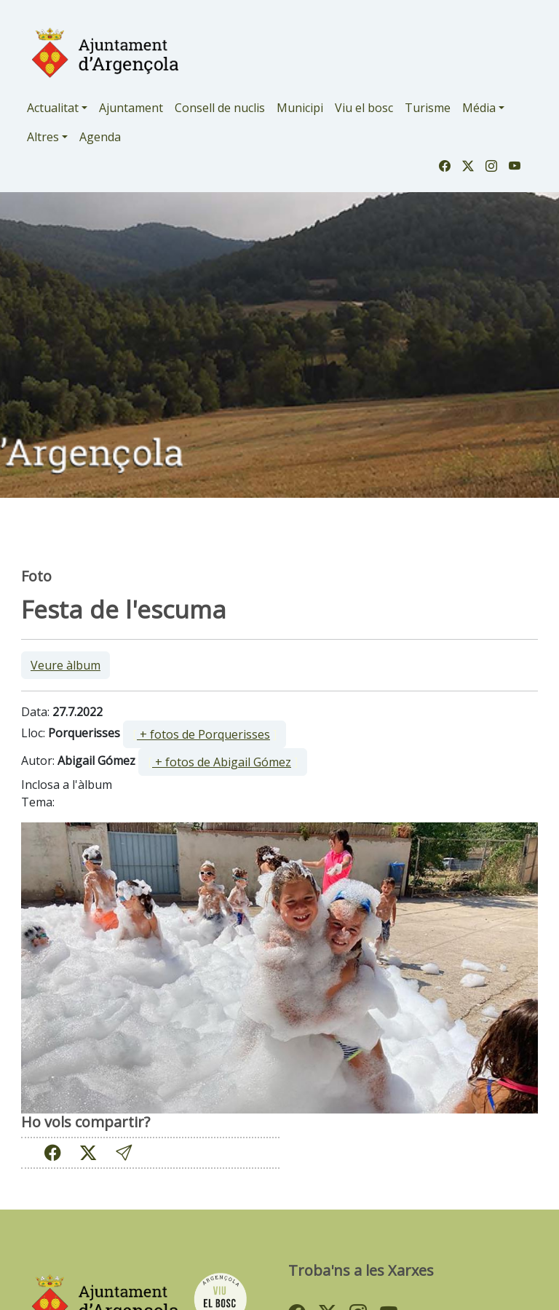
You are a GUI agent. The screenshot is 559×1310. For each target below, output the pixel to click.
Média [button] (479, 108)
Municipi (300, 108)
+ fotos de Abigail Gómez (221, 762)
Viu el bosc (364, 108)
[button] (124, 1152)
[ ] (204, 734)
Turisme (428, 108)
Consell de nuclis (220, 108)
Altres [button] (43, 137)
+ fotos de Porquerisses (203, 734)
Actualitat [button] (53, 108)
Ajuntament (131, 108)
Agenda (100, 137)
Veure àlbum (65, 665)
